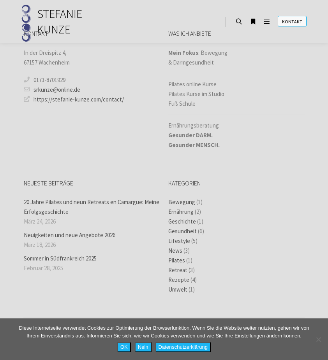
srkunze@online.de (52, 89)
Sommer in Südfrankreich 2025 (60, 258)
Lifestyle (179, 241)
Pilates (176, 260)
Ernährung (181, 211)
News (175, 250)
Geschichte (182, 221)
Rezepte (178, 279)
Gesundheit (182, 231)
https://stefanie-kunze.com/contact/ (74, 99)
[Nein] (318, 339)
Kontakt (292, 21)
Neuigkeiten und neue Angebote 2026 (69, 235)
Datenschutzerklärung (183, 347)
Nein (143, 347)
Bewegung (181, 202)
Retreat (177, 270)
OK (124, 347)
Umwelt (177, 289)
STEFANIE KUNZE (59, 21)
